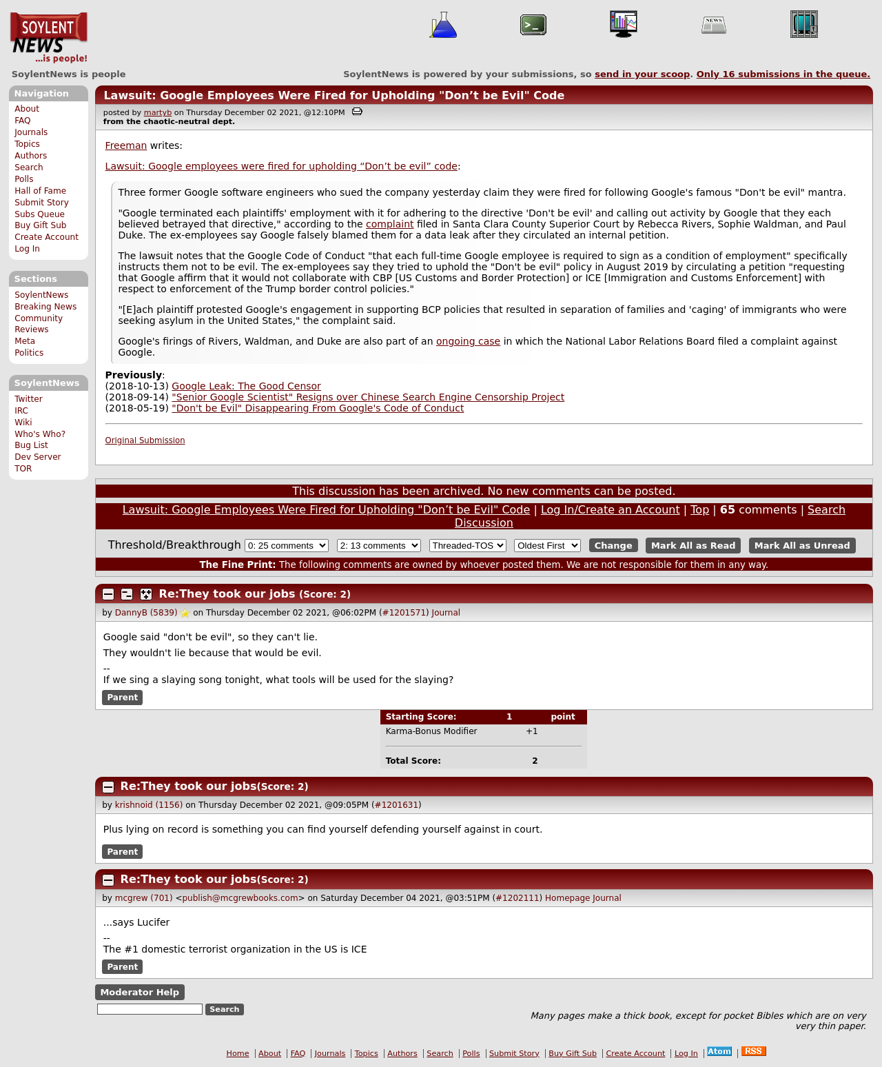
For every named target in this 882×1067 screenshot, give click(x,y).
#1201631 (397, 805)
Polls (23, 179)
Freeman (126, 145)
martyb (158, 112)
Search (28, 167)
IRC (21, 411)
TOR (23, 469)
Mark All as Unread (802, 545)
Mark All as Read (693, 545)
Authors (30, 156)
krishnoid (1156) (149, 805)
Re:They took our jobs (227, 593)
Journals (31, 132)
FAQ (22, 120)
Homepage (567, 898)
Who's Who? (39, 434)
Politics (28, 353)
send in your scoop (642, 74)
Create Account (46, 237)
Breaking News (45, 307)
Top (699, 509)
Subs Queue (39, 214)
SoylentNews (48, 37)
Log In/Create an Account (610, 509)
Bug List (31, 445)
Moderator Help (139, 992)
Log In (27, 249)
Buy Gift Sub (40, 225)
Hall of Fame (40, 191)
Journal (446, 613)
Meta (24, 341)
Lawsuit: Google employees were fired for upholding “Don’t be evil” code (281, 166)
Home (238, 1053)
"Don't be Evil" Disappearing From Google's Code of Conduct (318, 408)
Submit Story (41, 202)
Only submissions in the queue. (784, 74)
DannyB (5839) (146, 613)
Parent (122, 697)
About (26, 109)
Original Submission (145, 440)
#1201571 (404, 613)
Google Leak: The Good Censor (246, 386)
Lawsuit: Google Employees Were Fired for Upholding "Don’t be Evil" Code (333, 95)
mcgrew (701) (144, 898)
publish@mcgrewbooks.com (240, 898)
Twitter (28, 399)
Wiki (23, 422)
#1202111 (517, 898)
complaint (390, 224)
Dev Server (37, 457)
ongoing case (468, 341)
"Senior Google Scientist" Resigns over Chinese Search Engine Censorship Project (368, 397)
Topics (27, 144)
